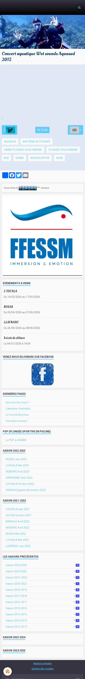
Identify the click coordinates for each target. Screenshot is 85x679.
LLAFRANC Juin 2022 (18, 546)
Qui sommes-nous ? (17, 402)
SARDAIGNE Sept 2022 (19, 477)
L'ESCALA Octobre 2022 (20, 483)
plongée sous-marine (63, 149)
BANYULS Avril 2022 (17, 521)
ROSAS (8, 306)
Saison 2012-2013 (42, 626)
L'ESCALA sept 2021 (18, 509)
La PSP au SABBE (16, 440)
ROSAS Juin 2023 (16, 459)
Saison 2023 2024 (42, 565)
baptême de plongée (36, 141)
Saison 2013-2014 (42, 620)
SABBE (20, 157)
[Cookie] (7, 671)
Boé (6, 157)
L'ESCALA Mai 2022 (17, 539)
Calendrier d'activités (18, 408)
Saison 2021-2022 (42, 577)
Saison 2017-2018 (42, 595)
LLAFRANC (11, 322)
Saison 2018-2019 (42, 589)
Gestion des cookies (43, 668)
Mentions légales (42, 663)
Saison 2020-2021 (42, 583)
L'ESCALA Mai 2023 (17, 465)
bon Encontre (40, 157)
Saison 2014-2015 (42, 614)
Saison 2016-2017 (42, 602)
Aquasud (10, 141)
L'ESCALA (10, 291)
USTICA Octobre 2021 (18, 515)
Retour (42, 129)
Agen (59, 157)
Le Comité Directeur (17, 414)
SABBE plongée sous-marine (23, 149)
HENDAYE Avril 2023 (17, 471)
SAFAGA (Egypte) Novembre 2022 (26, 489)
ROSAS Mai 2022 (16, 533)
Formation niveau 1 (17, 420)
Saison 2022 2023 (42, 571)
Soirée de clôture (14, 338)
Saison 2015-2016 (42, 608)
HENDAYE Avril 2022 (17, 527)
